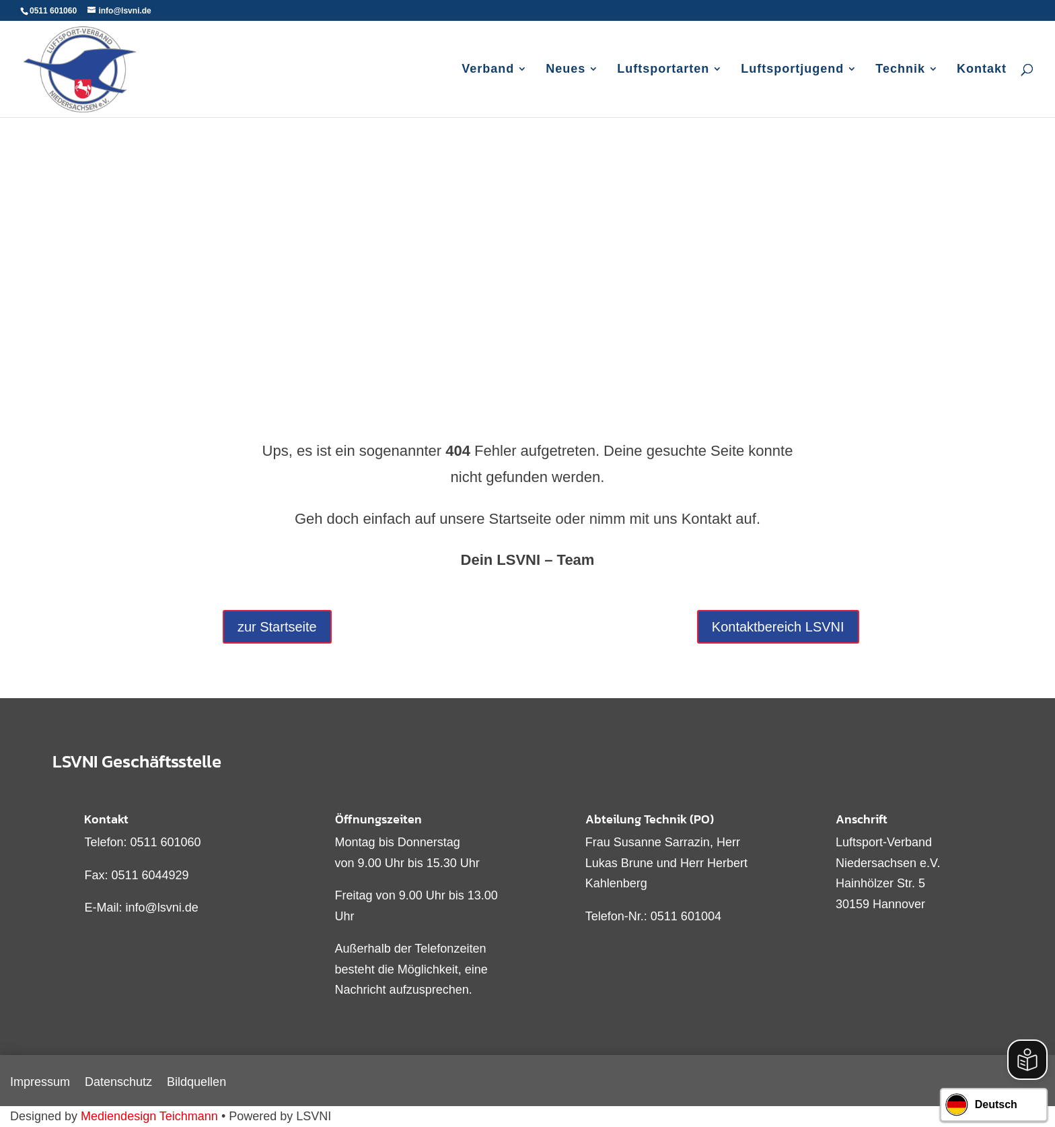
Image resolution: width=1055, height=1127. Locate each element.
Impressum (40, 1083)
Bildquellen (196, 1083)
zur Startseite (277, 626)
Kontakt (982, 69)
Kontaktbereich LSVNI (778, 626)
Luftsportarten (663, 69)
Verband (488, 69)
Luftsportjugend (792, 69)
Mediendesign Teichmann (149, 1116)
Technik (900, 69)
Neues (565, 69)
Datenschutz (118, 1083)
